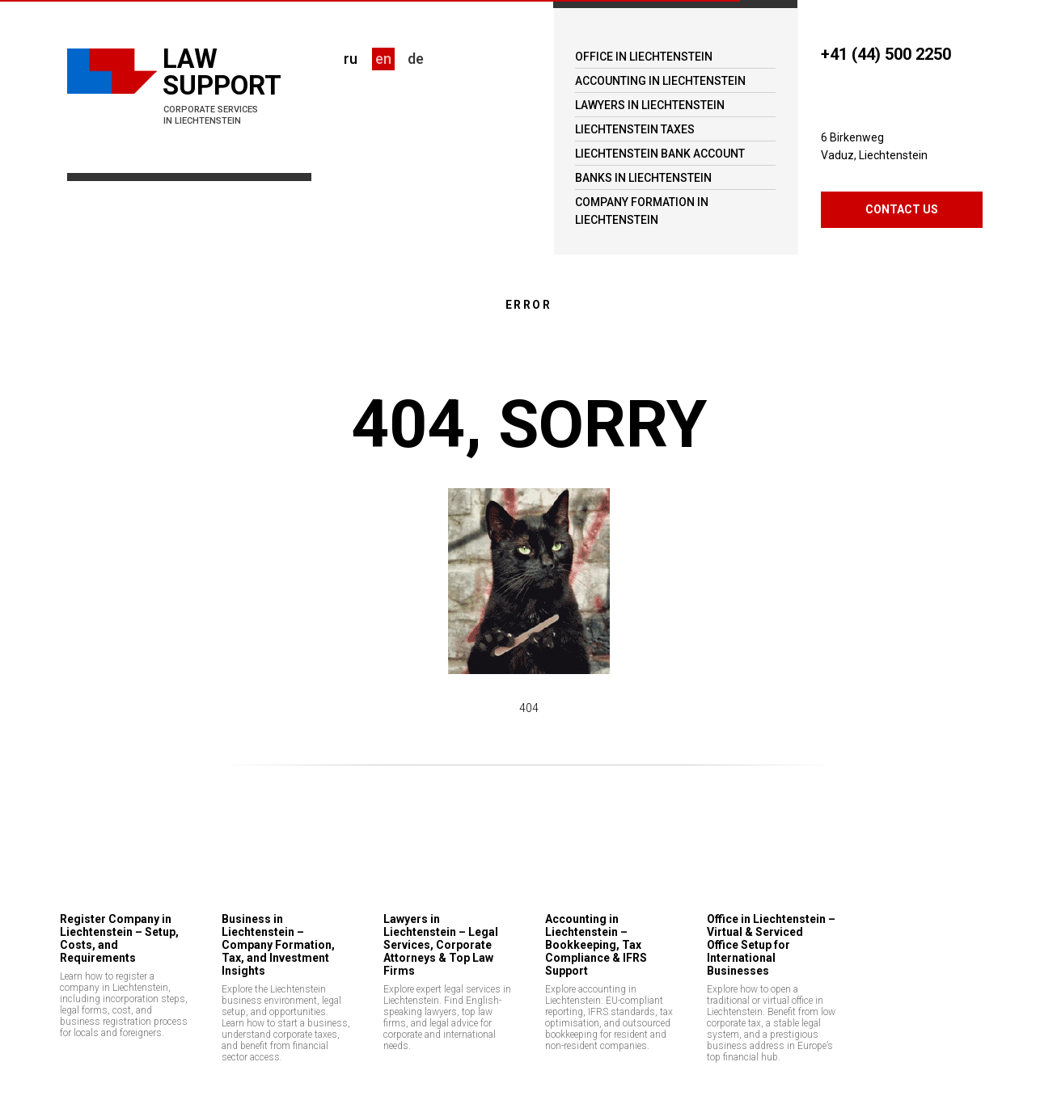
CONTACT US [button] (901, 209)
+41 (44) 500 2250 (886, 54)
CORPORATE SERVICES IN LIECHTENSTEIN (210, 115)
